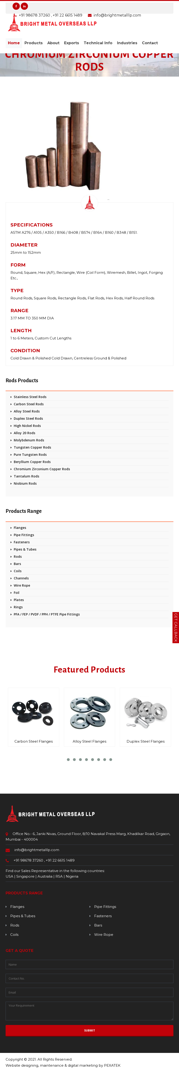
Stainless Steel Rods (30, 397)
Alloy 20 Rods (24, 433)
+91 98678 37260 (29, 860)
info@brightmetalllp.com (36, 850)
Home (14, 43)
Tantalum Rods (26, 476)
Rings (18, 607)
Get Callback (176, 627)
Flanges (20, 527)
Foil (16, 592)
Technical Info (98, 43)
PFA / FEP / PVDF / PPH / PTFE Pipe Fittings (47, 614)
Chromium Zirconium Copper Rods (42, 469)
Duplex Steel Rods (28, 418)
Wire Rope (22, 585)
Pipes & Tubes (25, 549)
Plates (19, 600)
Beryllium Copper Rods (32, 462)
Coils (17, 571)
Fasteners (22, 542)
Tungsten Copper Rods (32, 447)
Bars (17, 563)
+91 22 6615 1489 (60, 860)
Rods (18, 556)
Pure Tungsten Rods (30, 454)
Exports (71, 43)
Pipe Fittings (24, 535)
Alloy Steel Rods (27, 411)
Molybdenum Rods (29, 440)
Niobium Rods (25, 483)
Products (33, 43)
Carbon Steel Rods (29, 404)
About (53, 43)
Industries (127, 43)
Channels (21, 578)
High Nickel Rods (27, 425)
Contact (150, 43)
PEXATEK (112, 1065)
